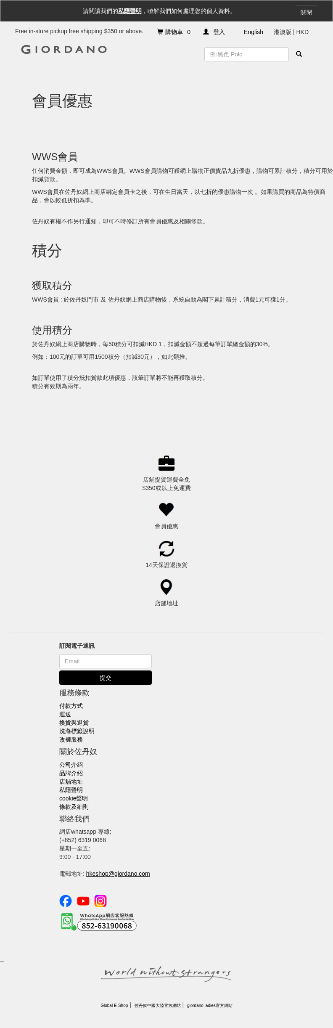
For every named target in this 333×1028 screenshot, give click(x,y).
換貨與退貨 (74, 722)
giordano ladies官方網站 (210, 1005)
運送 (65, 714)
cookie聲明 (73, 798)
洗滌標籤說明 (77, 731)
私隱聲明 (130, 11)
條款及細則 (74, 806)
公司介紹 (71, 764)
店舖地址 (71, 781)
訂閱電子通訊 (77, 645)
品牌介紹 (71, 773)
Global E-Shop (114, 1005)
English (253, 32)
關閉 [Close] (306, 12)
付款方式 (71, 705)
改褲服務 (71, 739)
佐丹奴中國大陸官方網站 (158, 1005)
